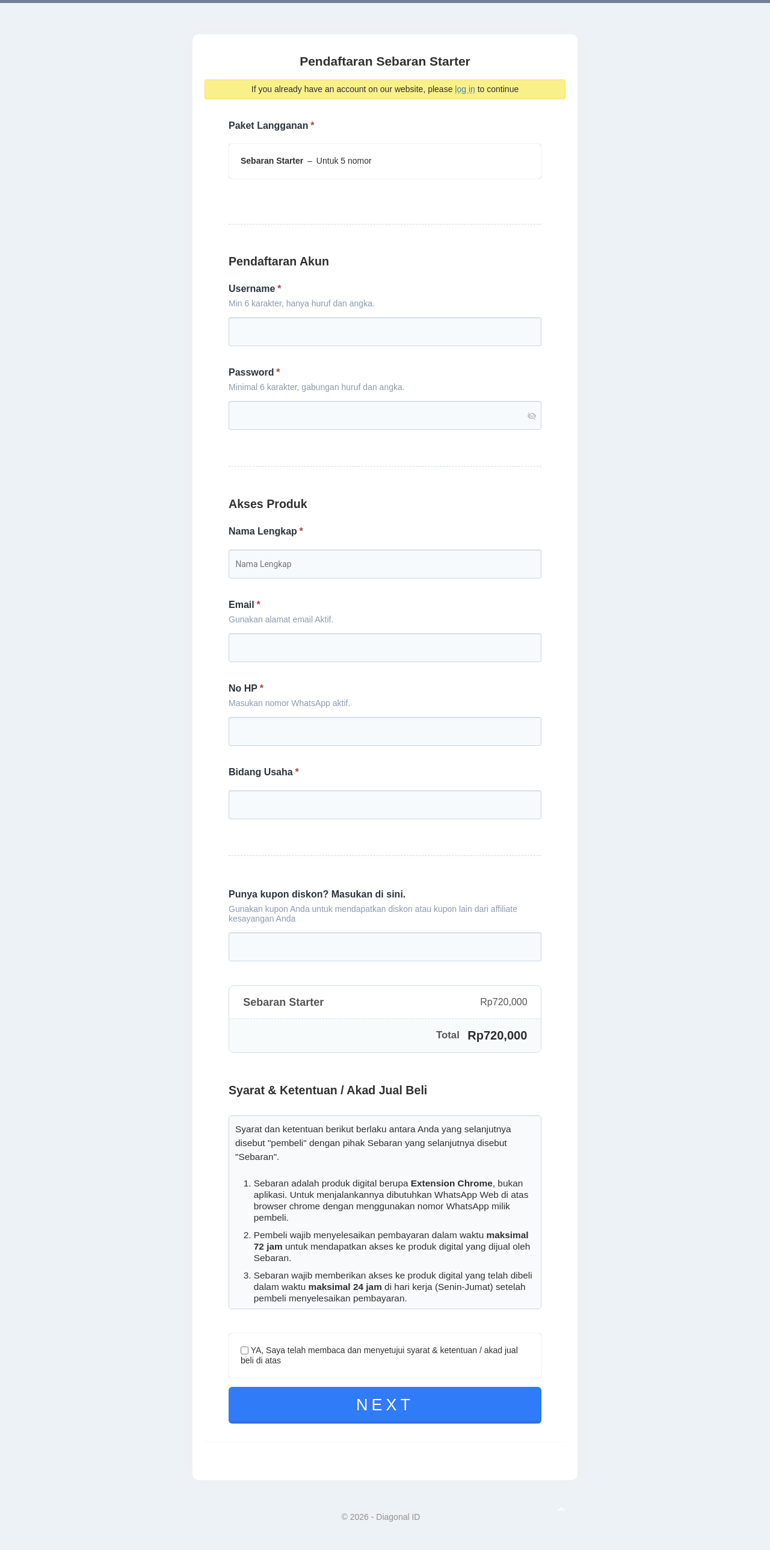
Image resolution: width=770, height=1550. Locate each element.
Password (251, 373)
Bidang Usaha (261, 772)
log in (465, 89)
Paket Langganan (268, 126)
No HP (243, 689)
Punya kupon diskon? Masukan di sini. (317, 894)
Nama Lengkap (263, 531)
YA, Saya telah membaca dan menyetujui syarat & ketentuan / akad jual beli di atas (379, 1355)
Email (241, 605)
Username (252, 289)
